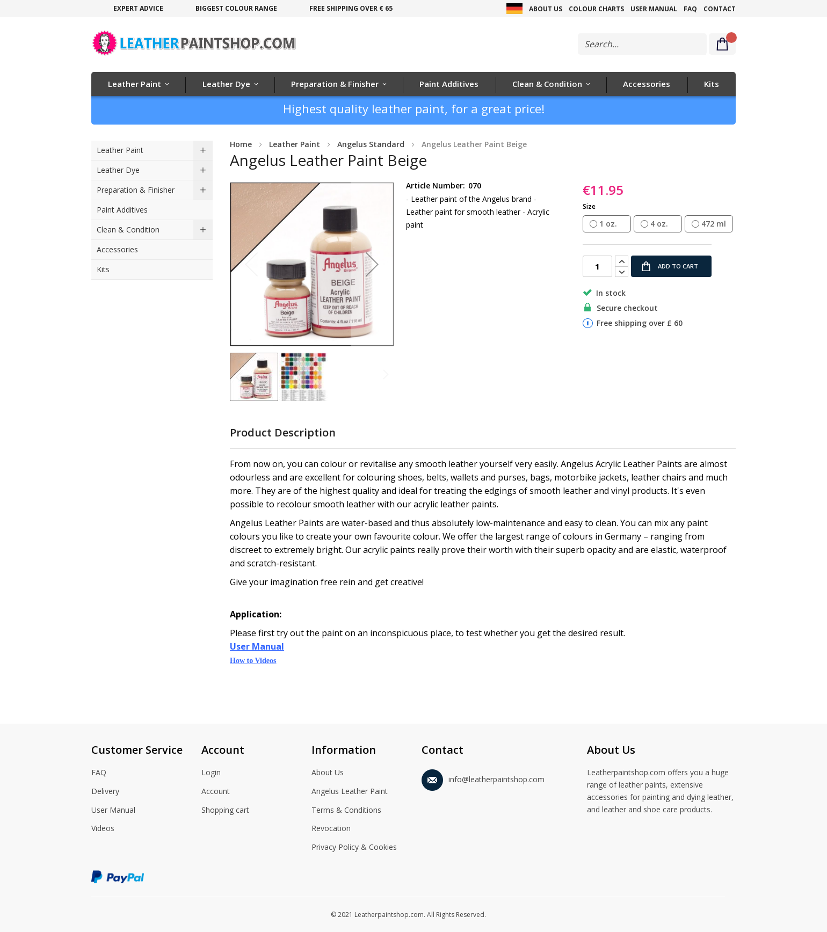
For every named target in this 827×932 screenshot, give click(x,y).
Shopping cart (225, 811)
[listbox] (659, 224)
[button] (372, 264)
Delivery (105, 792)
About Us (545, 8)
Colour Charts (596, 8)
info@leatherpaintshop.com (483, 777)
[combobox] (642, 44)
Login (211, 773)
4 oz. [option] (659, 224)
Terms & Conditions (346, 811)
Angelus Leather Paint (349, 792)
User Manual (653, 8)
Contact (719, 8)
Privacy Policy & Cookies (354, 848)
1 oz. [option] (608, 224)
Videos (102, 829)
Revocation (331, 829)
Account (215, 792)
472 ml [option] (713, 224)
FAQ (690, 8)
